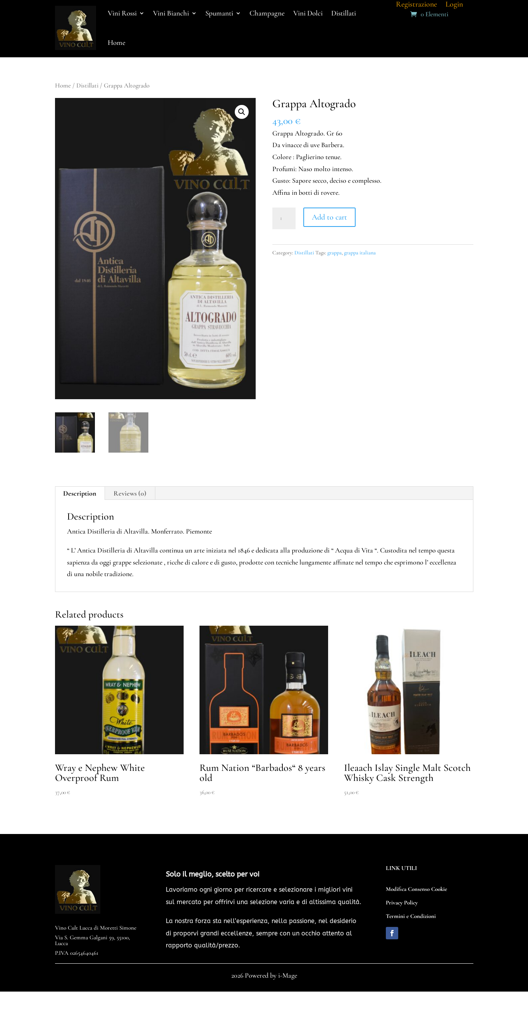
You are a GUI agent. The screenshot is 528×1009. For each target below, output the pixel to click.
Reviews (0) (130, 493)
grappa (334, 252)
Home (117, 42)
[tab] (80, 493)
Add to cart (329, 217)
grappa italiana (360, 252)
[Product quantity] (284, 218)
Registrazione (416, 5)
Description (79, 493)
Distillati (87, 85)
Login (454, 5)
